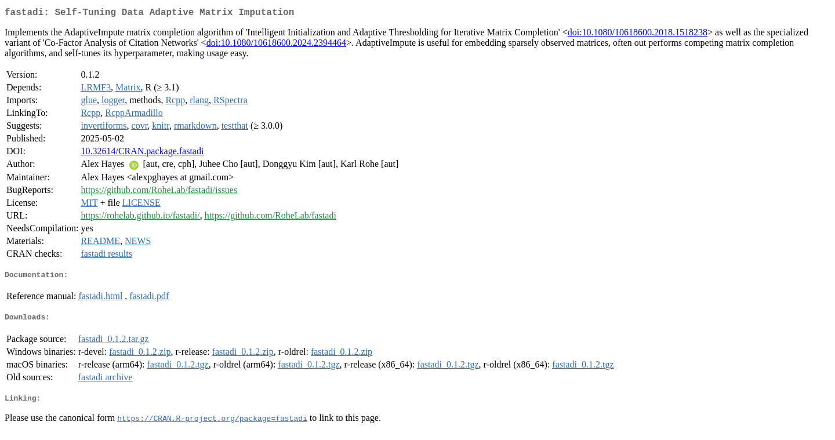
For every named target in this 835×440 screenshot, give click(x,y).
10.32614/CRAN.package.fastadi (142, 153)
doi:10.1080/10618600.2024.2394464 (276, 45)
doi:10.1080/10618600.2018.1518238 (637, 34)
